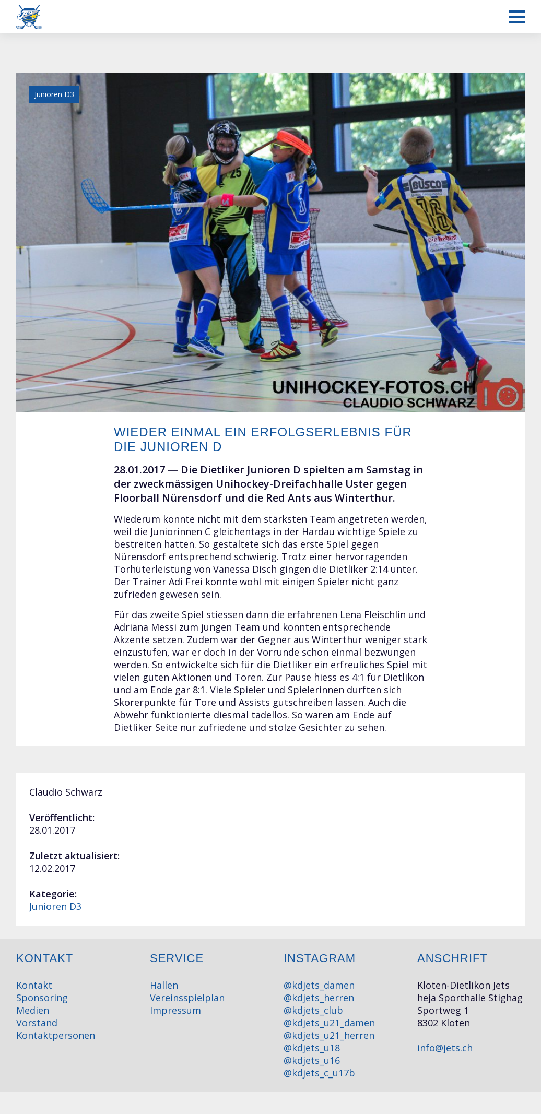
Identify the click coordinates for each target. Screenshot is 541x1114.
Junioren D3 (55, 906)
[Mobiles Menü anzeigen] (517, 16)
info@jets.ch (445, 1047)
